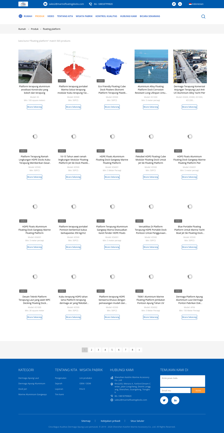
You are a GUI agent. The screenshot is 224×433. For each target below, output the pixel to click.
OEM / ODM (85, 383)
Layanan (59, 388)
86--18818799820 (103, 4)
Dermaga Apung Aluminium (31, 383)
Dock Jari (22, 388)
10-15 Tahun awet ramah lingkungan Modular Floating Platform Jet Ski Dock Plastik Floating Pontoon (73, 161)
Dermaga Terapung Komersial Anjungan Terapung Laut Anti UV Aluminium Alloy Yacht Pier (189, 89)
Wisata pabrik (84, 16)
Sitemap (85, 421)
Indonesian (198, 3)
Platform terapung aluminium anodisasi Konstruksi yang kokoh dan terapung (34, 89)
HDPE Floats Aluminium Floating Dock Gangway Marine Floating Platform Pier (189, 159)
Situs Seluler (137, 421)
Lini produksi (86, 378)
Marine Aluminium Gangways (32, 394)
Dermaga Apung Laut (28, 378)
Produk (39, 16)
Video (50, 16)
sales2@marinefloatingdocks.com (66, 3)
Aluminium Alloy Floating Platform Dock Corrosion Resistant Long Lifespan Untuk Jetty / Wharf (150, 91)
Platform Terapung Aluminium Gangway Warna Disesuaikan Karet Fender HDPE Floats (112, 229)
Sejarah (58, 383)
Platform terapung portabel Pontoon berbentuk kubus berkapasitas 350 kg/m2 (73, 229)
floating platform (51, 28)
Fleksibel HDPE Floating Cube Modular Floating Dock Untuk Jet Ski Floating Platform (151, 159)
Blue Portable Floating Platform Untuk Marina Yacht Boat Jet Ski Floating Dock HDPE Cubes (189, 231)
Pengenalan (60, 378)
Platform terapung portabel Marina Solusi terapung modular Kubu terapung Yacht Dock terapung (73, 91)
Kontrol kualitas (106, 16)
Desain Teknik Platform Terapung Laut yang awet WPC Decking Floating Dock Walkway (34, 301)
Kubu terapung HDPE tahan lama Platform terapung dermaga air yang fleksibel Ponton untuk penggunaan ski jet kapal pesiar (73, 303)
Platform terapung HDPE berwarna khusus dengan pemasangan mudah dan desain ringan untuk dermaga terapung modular (112, 303)
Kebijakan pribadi (110, 421)
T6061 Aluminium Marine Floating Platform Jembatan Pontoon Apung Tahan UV (150, 300)
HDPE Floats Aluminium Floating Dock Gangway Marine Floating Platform (112, 159)
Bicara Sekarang (150, 16)
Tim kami (59, 394)
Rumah (25, 16)
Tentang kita (65, 16)
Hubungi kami (128, 16)
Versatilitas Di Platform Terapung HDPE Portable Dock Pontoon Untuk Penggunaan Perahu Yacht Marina (151, 231)
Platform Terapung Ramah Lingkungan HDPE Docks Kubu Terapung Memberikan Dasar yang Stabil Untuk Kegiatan (34, 161)
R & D (82, 388)
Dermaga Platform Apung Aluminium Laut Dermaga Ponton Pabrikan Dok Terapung (189, 301)
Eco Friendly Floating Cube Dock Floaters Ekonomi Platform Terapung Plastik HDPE (112, 91)
